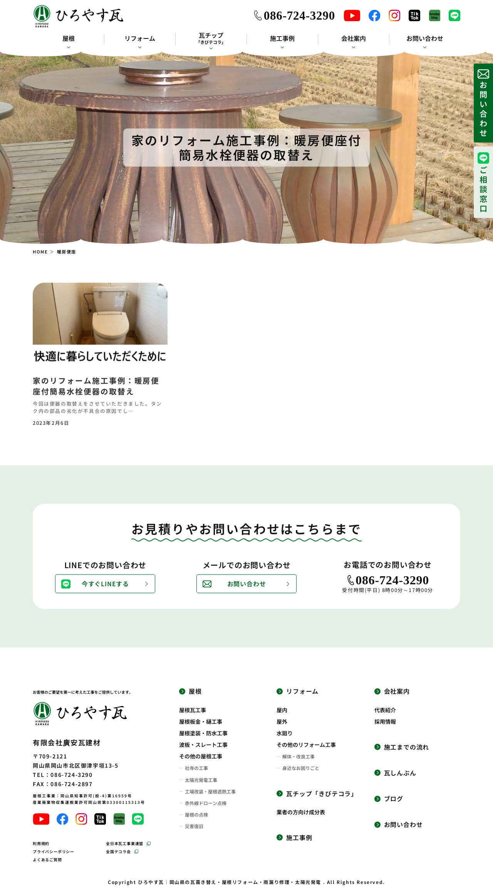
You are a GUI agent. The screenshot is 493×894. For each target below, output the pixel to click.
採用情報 (385, 721)
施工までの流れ (406, 747)
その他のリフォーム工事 (306, 744)
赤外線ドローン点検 (205, 803)
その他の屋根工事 (200, 756)
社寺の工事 (196, 768)
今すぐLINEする (105, 583)
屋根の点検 (196, 815)
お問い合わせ (424, 38)
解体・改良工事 (298, 756)
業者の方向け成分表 (301, 812)
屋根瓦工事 (192, 710)
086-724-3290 (299, 16)
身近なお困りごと (300, 768)
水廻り (285, 733)
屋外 (282, 721)
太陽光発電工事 (201, 780)
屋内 (282, 710)
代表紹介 (385, 710)
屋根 (68, 38)
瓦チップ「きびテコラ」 (321, 794)
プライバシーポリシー (53, 851)
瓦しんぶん (400, 773)
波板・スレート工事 (203, 744)
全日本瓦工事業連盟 (124, 843)
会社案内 (353, 38)
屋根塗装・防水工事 (203, 733)
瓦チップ (211, 38)
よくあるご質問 (47, 859)
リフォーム (139, 38)
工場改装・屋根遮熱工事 (210, 791)
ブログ (393, 799)
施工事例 (282, 38)
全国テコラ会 (118, 851)
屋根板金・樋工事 (200, 721)
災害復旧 (194, 826)
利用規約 (41, 843)
